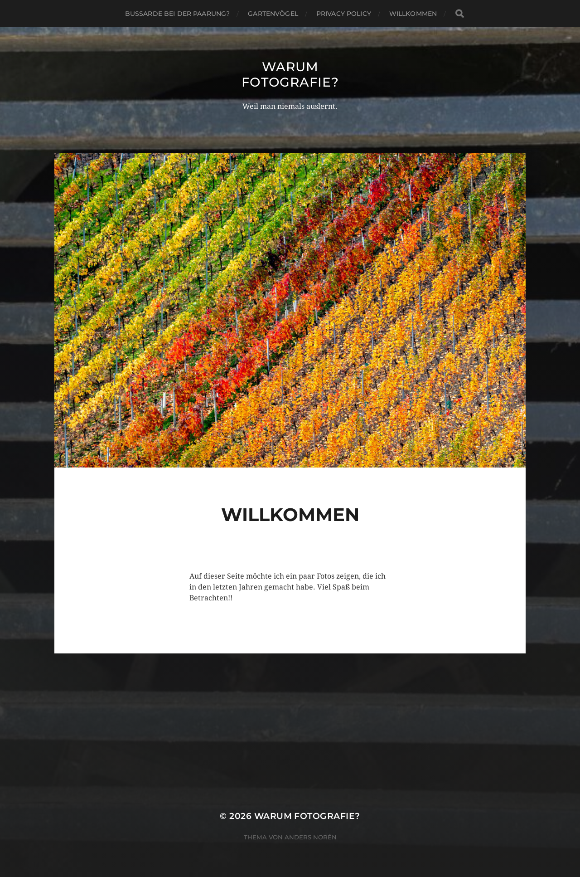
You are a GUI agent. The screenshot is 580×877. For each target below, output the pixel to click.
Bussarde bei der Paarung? (177, 14)
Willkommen (413, 14)
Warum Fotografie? (290, 74)
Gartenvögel (273, 14)
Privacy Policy (343, 14)
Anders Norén (311, 837)
